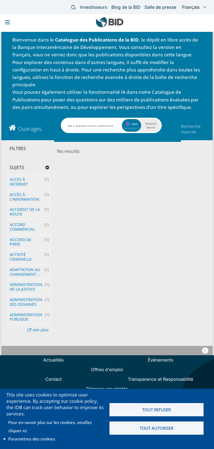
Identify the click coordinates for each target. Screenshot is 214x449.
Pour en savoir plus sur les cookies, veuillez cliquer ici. (50, 426)
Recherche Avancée (191, 128)
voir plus (41, 329)
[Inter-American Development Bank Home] (110, 26)
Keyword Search (151, 125)
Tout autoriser (156, 428)
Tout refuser (156, 409)
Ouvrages (30, 129)
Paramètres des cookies (31, 439)
